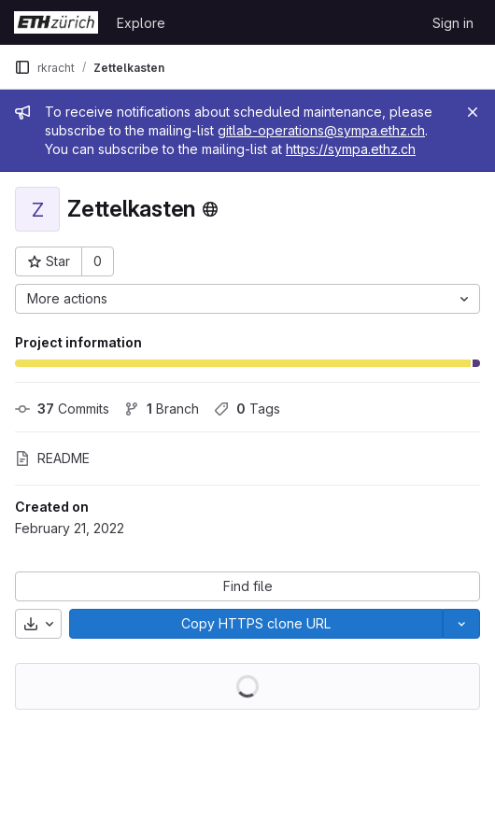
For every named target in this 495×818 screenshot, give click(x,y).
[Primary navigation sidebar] (22, 67)
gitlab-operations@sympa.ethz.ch (321, 130)
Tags (247, 408)
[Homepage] (56, 22)
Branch (161, 408)
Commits (62, 408)
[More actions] (247, 299)
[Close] (472, 112)
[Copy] (256, 624)
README (52, 458)
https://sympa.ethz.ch (351, 149)
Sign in (453, 23)
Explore (141, 23)
